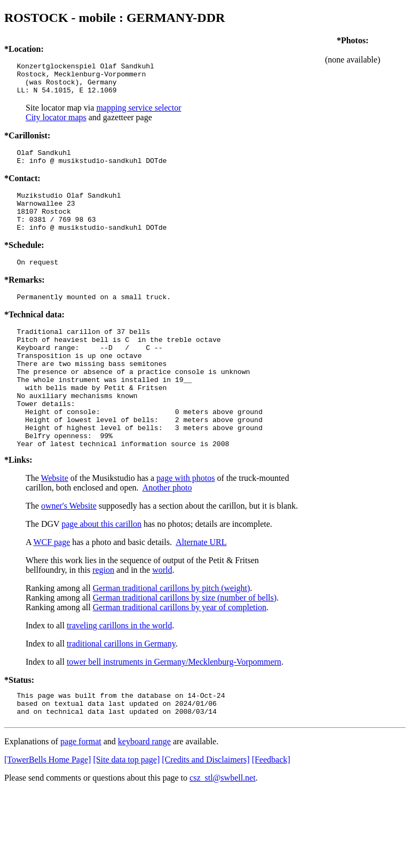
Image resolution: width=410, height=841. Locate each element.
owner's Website (69, 550)
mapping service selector (138, 114)
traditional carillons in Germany (121, 688)
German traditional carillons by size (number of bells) (185, 642)
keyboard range (144, 791)
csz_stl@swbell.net (223, 827)
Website (54, 522)
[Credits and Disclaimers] (205, 809)
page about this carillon (101, 568)
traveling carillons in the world (119, 670)
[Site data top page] (126, 809)
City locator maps (56, 123)
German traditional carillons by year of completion (179, 652)
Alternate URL (201, 586)
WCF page (51, 586)
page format (80, 791)
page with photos (185, 522)
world (162, 614)
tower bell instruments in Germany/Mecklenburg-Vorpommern (174, 706)
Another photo (167, 532)
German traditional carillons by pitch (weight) (171, 632)
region (103, 614)
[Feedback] (271, 809)
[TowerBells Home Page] (47, 809)
